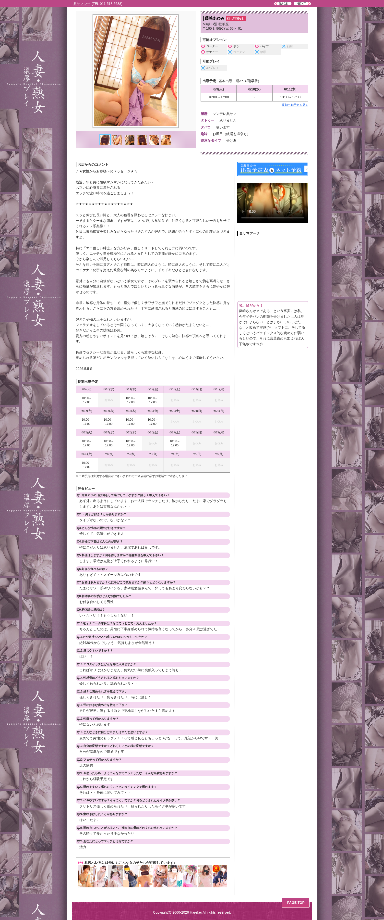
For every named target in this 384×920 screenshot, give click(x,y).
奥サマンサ (81, 4)
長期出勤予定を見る (295, 105)
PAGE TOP (295, 903)
